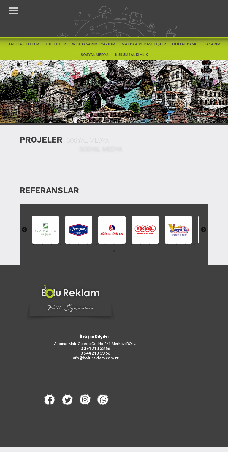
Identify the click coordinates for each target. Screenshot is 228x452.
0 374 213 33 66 (95, 353)
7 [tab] (92, 246)
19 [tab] (110, 253)
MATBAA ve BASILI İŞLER (144, 47)
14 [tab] (154, 246)
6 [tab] (83, 246)
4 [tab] (65, 246)
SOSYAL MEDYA (95, 58)
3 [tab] (56, 246)
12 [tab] (136, 246)
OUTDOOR (56, 47)
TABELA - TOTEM (23, 47)
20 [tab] (118, 253)
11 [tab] (127, 246)
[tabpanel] (48, 232)
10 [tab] (118, 246)
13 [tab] (145, 246)
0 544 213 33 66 (95, 358)
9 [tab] (110, 246)
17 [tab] (181, 246)
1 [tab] (38, 246)
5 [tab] (74, 246)
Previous (27, 232)
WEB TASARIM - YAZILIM (93, 47)
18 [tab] (190, 246)
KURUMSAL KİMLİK (131, 58)
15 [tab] (163, 246)
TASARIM (212, 47)
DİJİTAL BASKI (185, 47)
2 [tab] (47, 246)
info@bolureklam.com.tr (95, 363)
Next (201, 232)
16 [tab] (172, 246)
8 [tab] (101, 246)
